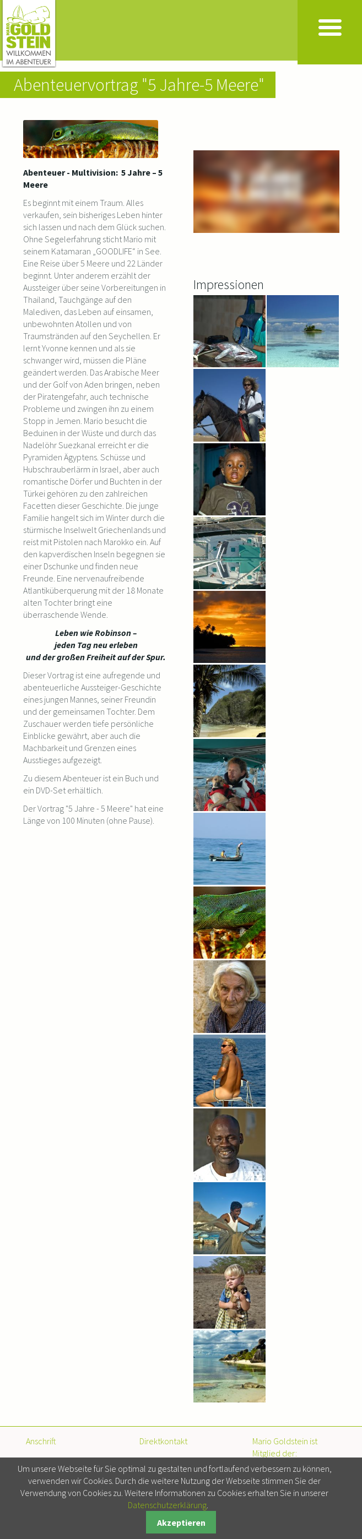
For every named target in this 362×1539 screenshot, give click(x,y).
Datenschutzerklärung (167, 1504)
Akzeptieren (181, 1522)
